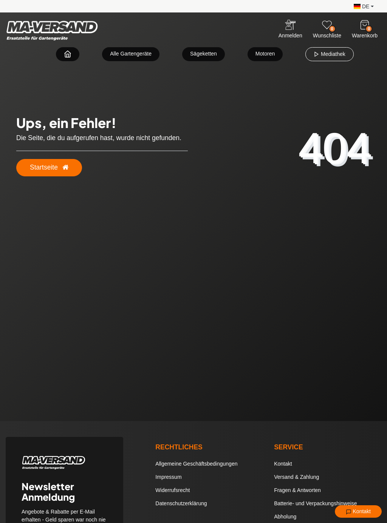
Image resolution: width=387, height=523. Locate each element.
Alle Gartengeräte (131, 54)
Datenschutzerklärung (181, 503)
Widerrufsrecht (172, 490)
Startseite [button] (49, 167)
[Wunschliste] (327, 25)
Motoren (265, 54)
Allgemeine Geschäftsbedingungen (196, 464)
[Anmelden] (290, 30)
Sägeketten (203, 54)
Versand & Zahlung (296, 477)
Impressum (168, 477)
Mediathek (329, 54)
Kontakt (358, 511)
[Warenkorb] (364, 25)
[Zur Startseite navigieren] (67, 53)
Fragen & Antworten (297, 490)
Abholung (285, 517)
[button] (361, 6)
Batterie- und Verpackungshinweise (315, 503)
